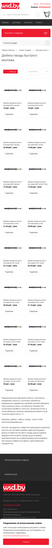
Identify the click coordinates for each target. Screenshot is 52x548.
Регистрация (45, 4)
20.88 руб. (13, 148)
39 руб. (13, 385)
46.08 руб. (38, 385)
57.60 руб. (38, 346)
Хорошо (26, 542)
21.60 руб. (13, 227)
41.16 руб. (38, 306)
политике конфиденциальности (16, 535)
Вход (36, 4)
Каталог (5, 22)
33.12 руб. (13, 267)
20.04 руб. (38, 267)
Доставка (16, 22)
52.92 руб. (13, 346)
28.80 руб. (38, 227)
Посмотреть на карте (12, 505)
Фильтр (10, 72)
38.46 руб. (13, 306)
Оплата (39, 22)
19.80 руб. (38, 148)
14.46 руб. (13, 188)
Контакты (28, 22)
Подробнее (9, 114)
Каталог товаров (26, 33)
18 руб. (13, 109)
